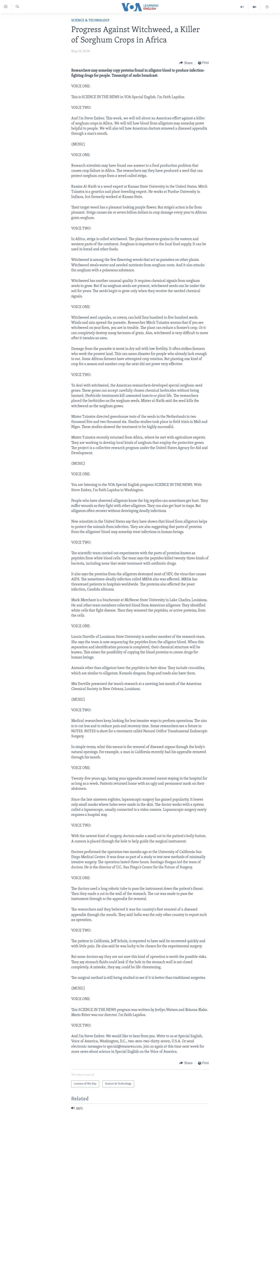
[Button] (186, 63)
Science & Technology (90, 20)
